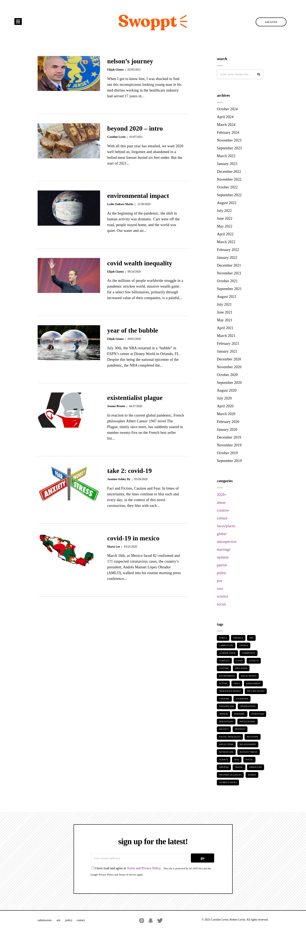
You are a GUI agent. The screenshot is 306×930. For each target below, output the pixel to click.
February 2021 (228, 343)
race (220, 588)
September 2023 (229, 148)
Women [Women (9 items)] (252, 775)
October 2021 (227, 281)
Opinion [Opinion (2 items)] (223, 714)
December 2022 (229, 172)
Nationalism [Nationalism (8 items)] (226, 706)
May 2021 (224, 320)
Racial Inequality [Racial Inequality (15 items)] (230, 737)
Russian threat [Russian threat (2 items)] (249, 752)
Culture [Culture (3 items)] (224, 668)
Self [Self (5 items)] (236, 759)
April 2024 (225, 117)
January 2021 (227, 351)
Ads (58, 920)
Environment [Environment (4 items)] (227, 676)
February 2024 (228, 132)
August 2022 (226, 203)
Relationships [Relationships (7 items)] (248, 744)
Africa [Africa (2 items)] (223, 638)
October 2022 (227, 187)
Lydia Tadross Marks (120, 204)
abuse (221, 502)
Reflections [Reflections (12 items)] (226, 744)
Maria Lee (113, 546)
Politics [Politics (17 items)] (224, 729)
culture (222, 518)
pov (220, 581)
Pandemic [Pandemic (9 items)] (239, 714)
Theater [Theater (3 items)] (224, 767)
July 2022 (224, 211)
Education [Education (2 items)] (241, 668)
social (221, 604)
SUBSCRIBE (271, 22)
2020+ (221, 495)
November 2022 (229, 179)
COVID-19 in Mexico (133, 538)
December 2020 (229, 359)
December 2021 (229, 265)
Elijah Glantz (115, 69)
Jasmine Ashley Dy (118, 479)
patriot (222, 565)
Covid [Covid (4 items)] (239, 660)
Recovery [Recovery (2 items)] (252, 737)
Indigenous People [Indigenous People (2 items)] (230, 691)
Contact (81, 920)
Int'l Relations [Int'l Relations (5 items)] (255, 691)
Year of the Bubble (132, 330)
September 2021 (229, 289)
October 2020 (227, 375)
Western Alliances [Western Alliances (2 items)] (230, 775)
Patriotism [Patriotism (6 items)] (257, 714)
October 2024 (227, 109)
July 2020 (224, 398)
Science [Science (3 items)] (223, 759)
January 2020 (227, 429)
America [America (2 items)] (238, 638)
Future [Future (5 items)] (223, 683)
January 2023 (227, 164)
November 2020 (229, 367)
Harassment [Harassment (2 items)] (253, 683)
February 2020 (228, 422)
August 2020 (226, 390)
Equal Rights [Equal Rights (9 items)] (248, 676)
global (221, 534)
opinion (223, 557)
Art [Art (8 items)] (251, 638)
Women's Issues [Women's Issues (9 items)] (228, 782)
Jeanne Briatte (116, 406)
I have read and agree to (126, 868)
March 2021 (226, 336)
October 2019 (227, 453)
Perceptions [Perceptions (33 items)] (226, 721)
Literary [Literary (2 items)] (224, 699)
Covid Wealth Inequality (139, 263)
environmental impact (138, 195)
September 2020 (229, 383)
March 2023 (226, 156)
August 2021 (226, 297)
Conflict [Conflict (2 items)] (224, 660)
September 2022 (229, 195)
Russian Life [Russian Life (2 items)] (226, 752)
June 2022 (224, 218)
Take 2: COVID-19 (129, 470)
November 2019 (229, 445)
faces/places (226, 526)
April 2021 (225, 328)
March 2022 (226, 242)
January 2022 (227, 257)
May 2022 (224, 226)
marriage (223, 549)
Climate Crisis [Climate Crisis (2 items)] (227, 653)
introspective (227, 542)
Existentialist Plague (135, 397)
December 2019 (229, 437)
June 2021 (224, 312)
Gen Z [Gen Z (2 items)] (237, 683)
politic (222, 573)
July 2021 (224, 304)
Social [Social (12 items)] (249, 759)
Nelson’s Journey (130, 61)
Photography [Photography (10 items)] (247, 721)
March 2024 (226, 125)
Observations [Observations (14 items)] (248, 706)
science (222, 596)
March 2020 (226, 414)
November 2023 (229, 140)
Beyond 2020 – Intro (135, 128)
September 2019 (229, 461)
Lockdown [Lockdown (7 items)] (242, 699)
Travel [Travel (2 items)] (239, 767)
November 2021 (229, 273)
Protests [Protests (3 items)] (240, 729)
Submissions (45, 920)
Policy (69, 920)
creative (223, 510)
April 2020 (225, 406)
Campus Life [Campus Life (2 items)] (226, 645)
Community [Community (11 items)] (248, 653)
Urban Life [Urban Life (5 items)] (255, 767)
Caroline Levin (116, 136)
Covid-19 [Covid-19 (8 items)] (254, 660)
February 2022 (228, 250)
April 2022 (225, 234)
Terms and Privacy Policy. (144, 868)
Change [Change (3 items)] (243, 645)
